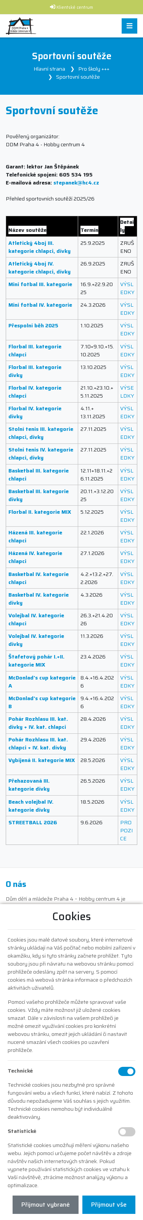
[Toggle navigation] (129, 26)
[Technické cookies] (126, 1071)
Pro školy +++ (93, 69)
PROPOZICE (126, 830)
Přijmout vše (109, 1204)
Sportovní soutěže (78, 77)
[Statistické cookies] (126, 1131)
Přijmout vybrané (45, 1204)
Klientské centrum (74, 7)
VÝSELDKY (127, 391)
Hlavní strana (49, 69)
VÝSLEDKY (127, 288)
